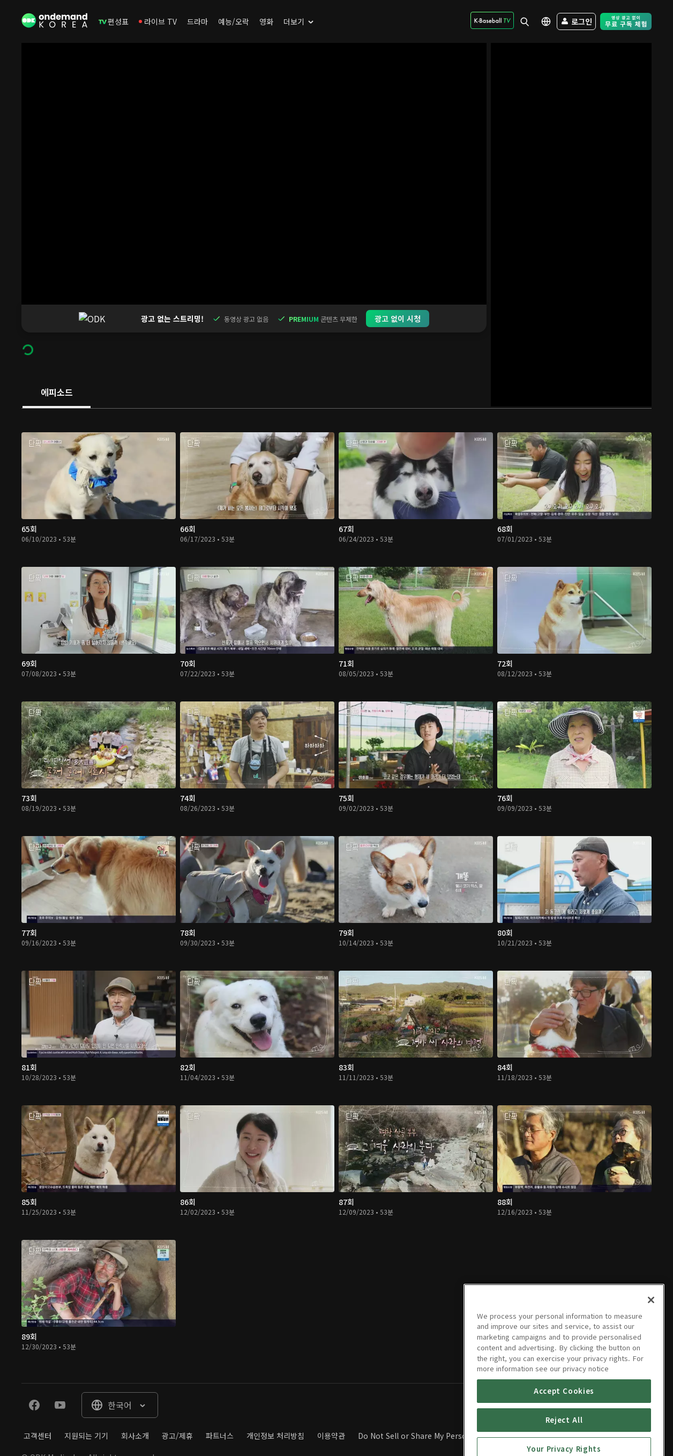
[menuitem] (113, 21)
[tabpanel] (336, 868)
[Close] (651, 1350)
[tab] (57, 365)
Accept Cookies (564, 1441)
